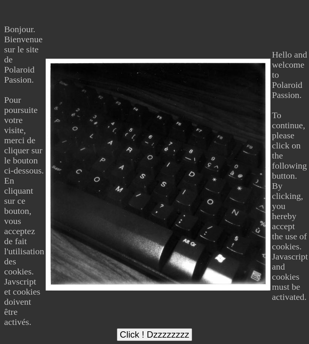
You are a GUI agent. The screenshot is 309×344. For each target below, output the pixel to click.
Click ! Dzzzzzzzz (154, 334)
